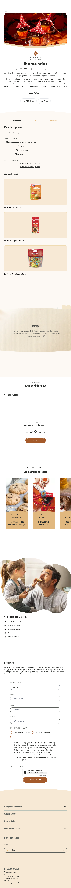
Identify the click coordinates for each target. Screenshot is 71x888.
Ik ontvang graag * (18, 728)
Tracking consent (10, 872)
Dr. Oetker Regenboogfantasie (30, 167)
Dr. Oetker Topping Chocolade (30, 163)
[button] (35, 55)
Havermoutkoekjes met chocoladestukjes (17, 503)
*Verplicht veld (17, 766)
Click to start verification (37, 773)
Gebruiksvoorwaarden (11, 878)
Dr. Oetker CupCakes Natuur (29, 142)
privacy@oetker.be (23, 760)
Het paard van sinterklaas (44, 503)
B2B (5, 874)
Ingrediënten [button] (17, 121)
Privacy (6, 881)
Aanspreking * (15, 683)
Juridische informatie (11, 876)
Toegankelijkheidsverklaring (13, 883)
